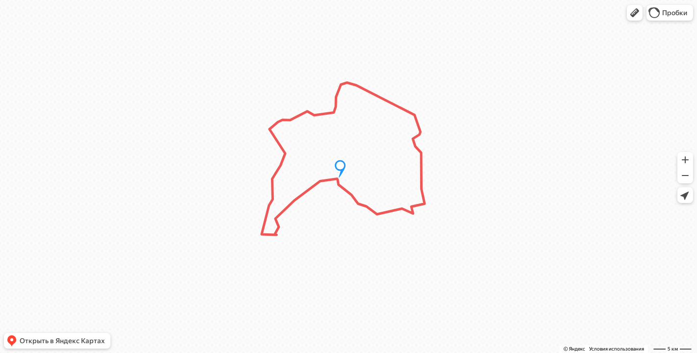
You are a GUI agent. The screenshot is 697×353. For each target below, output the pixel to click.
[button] (635, 13)
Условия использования (616, 349)
